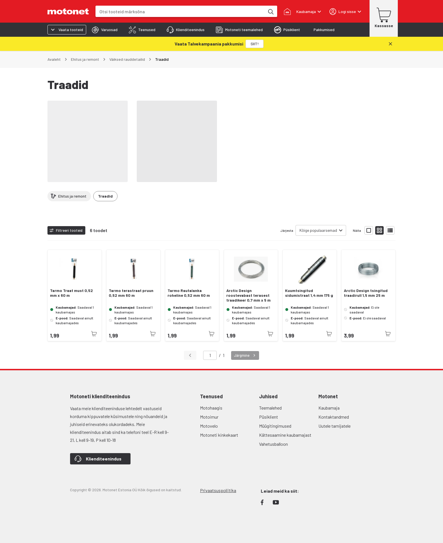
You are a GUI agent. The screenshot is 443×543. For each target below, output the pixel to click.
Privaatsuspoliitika (218, 490)
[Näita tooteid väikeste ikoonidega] (379, 230)
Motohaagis (211, 407)
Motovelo (209, 426)
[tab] (104, 29)
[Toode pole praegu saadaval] (94, 333)
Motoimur (209, 416)
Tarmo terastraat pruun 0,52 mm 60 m (131, 293)
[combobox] (180, 11)
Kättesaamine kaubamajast (285, 435)
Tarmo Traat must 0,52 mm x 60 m (71, 293)
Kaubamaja (329, 407)
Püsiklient (268, 416)
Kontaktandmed (333, 416)
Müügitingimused (275, 426)
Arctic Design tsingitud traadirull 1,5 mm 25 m (366, 293)
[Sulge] (390, 44)
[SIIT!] (255, 44)
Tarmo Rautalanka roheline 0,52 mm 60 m (189, 293)
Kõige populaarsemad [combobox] (318, 230)
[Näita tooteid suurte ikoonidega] (368, 230)
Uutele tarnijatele (334, 426)
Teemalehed (270, 407)
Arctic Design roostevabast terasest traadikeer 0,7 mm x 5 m (248, 295)
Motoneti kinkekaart (219, 435)
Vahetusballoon (273, 444)
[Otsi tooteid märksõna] (270, 11)
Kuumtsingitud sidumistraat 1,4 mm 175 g (309, 293)
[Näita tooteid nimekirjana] (390, 230)
